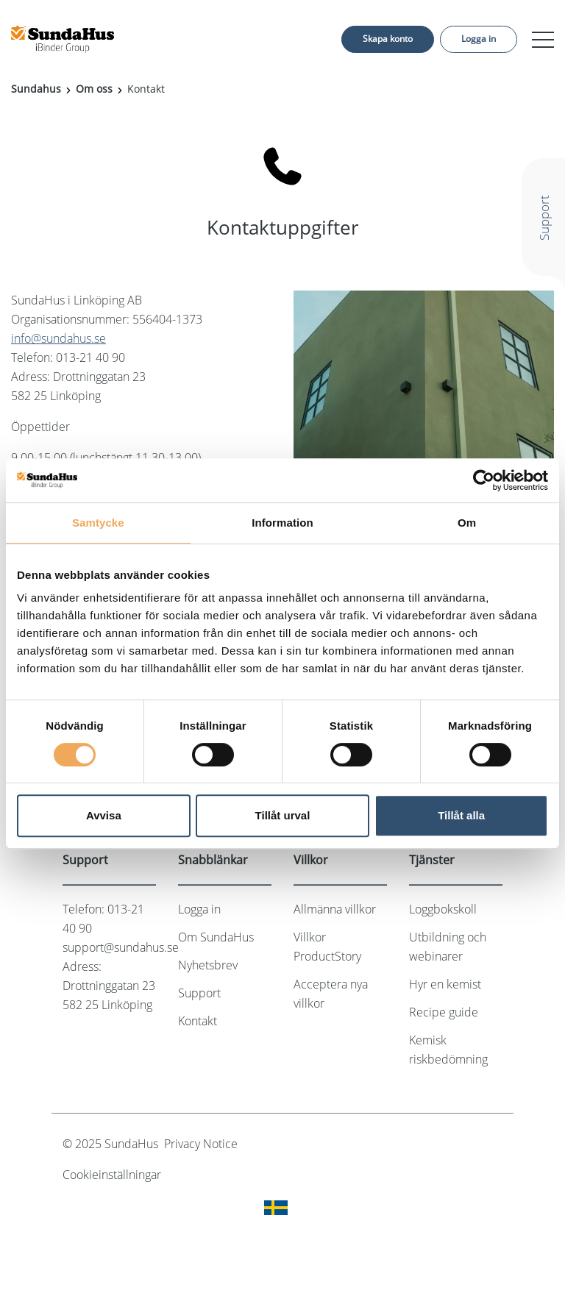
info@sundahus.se (58, 338)
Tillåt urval (282, 815)
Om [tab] (467, 522)
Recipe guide (443, 1012)
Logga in (478, 38)
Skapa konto (388, 38)
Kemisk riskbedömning (448, 1049)
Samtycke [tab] (98, 522)
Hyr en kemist (445, 984)
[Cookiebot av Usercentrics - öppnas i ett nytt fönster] (483, 480)
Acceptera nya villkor (331, 993)
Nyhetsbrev (208, 965)
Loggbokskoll (443, 909)
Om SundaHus (216, 937)
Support (199, 993)
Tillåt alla (461, 815)
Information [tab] (282, 522)
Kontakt (197, 1021)
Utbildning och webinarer (447, 946)
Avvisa (103, 815)
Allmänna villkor (335, 909)
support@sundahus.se (121, 947)
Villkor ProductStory (327, 946)
